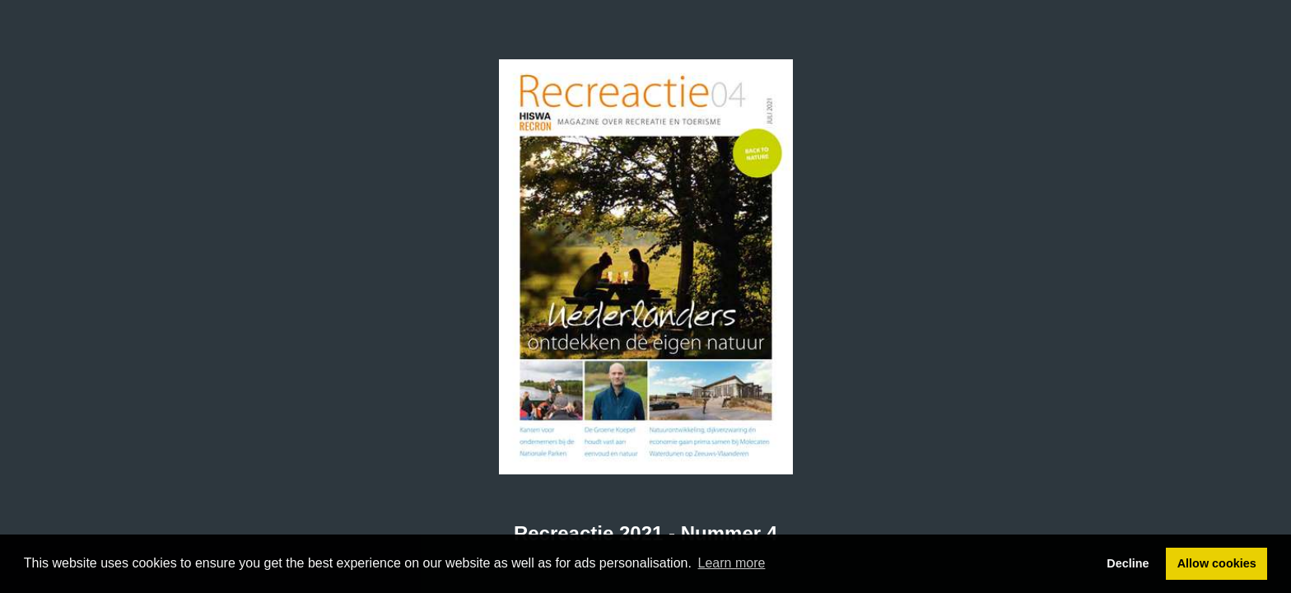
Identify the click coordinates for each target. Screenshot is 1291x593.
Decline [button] (1128, 563)
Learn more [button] (732, 563)
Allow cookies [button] (1216, 563)
